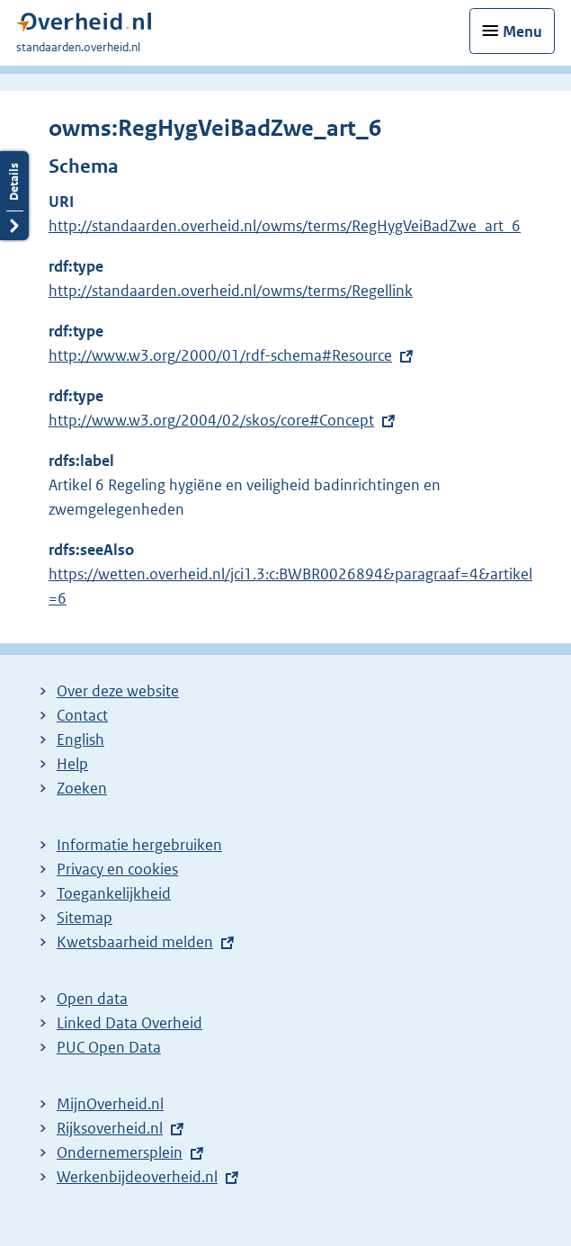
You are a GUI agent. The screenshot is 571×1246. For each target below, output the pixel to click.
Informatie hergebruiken (139, 845)
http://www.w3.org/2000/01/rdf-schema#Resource (220, 355)
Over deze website (118, 691)
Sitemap (84, 918)
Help (72, 764)
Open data (92, 998)
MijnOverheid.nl (110, 1104)
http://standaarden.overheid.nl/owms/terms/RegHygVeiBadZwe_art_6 (285, 226)
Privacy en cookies (117, 869)
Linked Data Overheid (129, 1023)
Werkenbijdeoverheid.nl (137, 1177)
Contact (82, 715)
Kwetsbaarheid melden (135, 942)
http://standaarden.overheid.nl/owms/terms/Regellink (231, 290)
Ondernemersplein (120, 1152)
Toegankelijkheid (114, 893)
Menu (522, 31)
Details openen (14, 195)
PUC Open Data (109, 1047)
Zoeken (82, 788)
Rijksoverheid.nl (110, 1128)
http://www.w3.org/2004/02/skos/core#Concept (211, 420)
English (80, 739)
